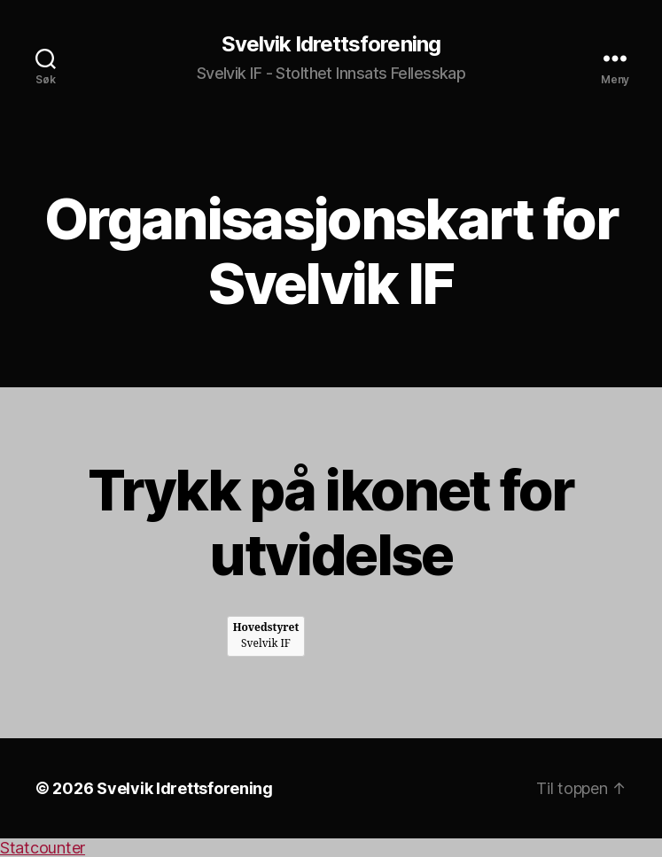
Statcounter (42, 847)
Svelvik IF (266, 636)
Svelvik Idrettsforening (331, 44)
